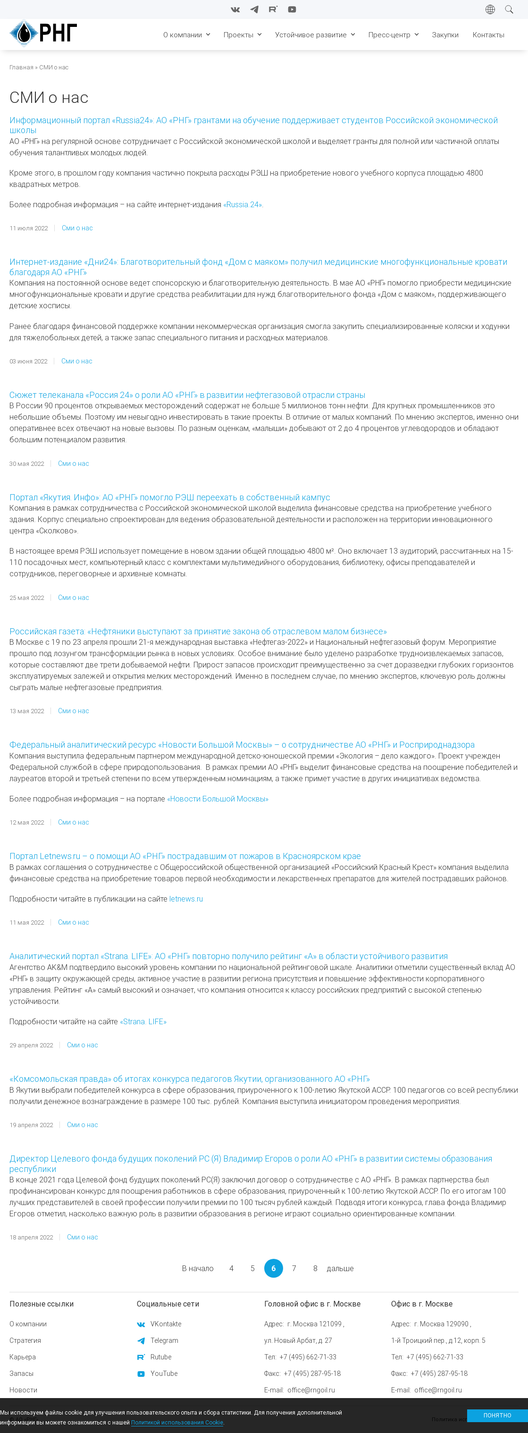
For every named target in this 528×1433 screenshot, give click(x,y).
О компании (28, 1324)
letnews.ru (186, 898)
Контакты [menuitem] (488, 34)
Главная (21, 67)
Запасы (21, 1373)
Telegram (164, 1340)
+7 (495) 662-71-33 (308, 1357)
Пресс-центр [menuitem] (390, 34)
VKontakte (166, 1324)
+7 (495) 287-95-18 (312, 1373)
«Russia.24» (242, 204)
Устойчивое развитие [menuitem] (311, 34)
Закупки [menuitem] (445, 34)
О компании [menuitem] (182, 34)
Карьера (22, 1357)
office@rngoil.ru (311, 1390)
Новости (23, 1390)
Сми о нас (77, 228)
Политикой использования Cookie (177, 1422)
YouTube (164, 1373)
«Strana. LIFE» (143, 1021)
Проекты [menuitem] (238, 34)
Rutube (161, 1357)
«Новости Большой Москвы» (217, 798)
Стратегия (25, 1340)
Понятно (497, 1415)
